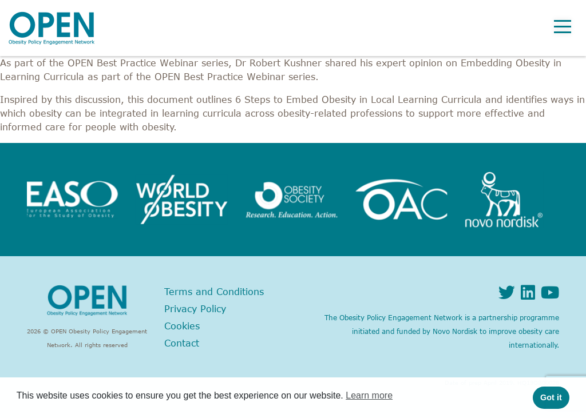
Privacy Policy (195, 309)
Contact (181, 343)
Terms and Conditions (214, 291)
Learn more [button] (369, 395)
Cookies (182, 326)
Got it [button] (551, 397)
